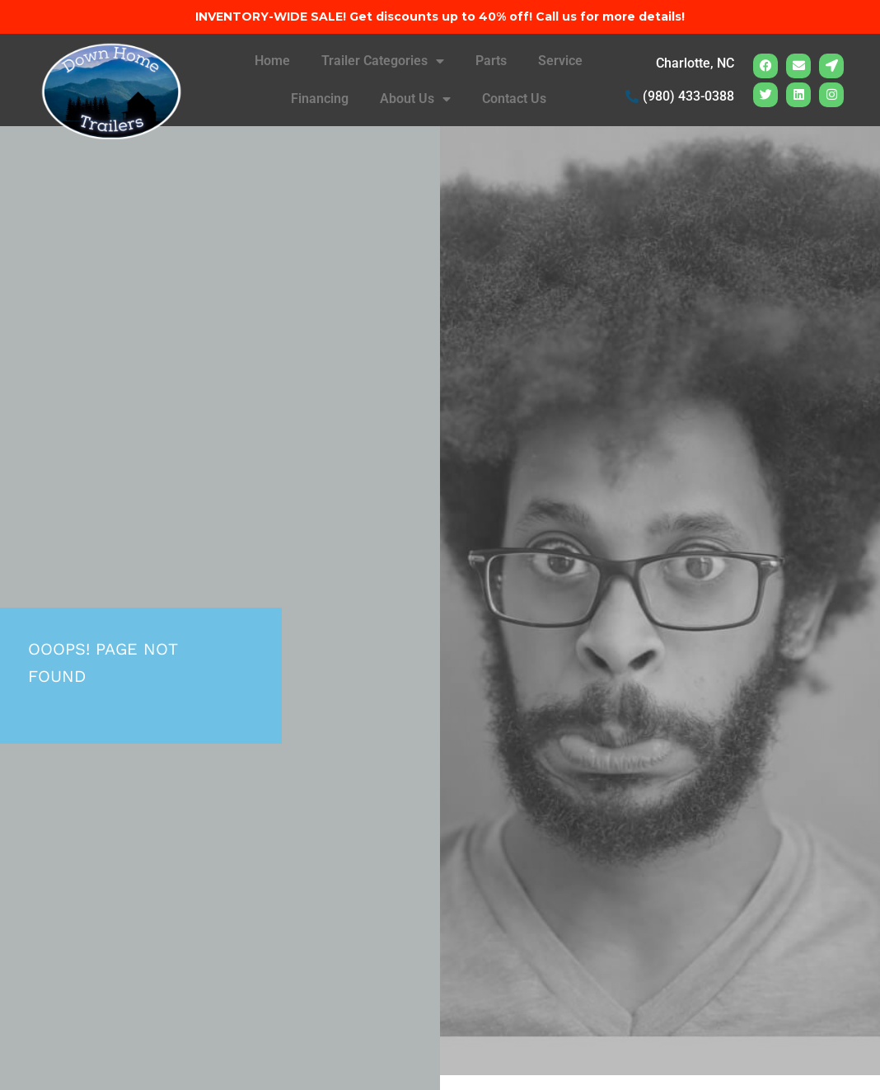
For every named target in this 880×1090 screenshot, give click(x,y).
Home (272, 60)
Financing (320, 98)
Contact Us (514, 98)
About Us (415, 99)
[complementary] (760, 999)
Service (560, 60)
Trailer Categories (382, 61)
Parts (491, 60)
